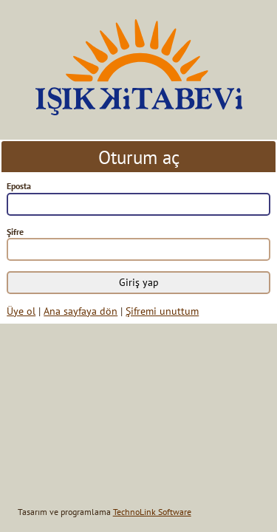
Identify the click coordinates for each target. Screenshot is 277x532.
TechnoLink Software (152, 511)
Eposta (19, 185)
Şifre (15, 231)
